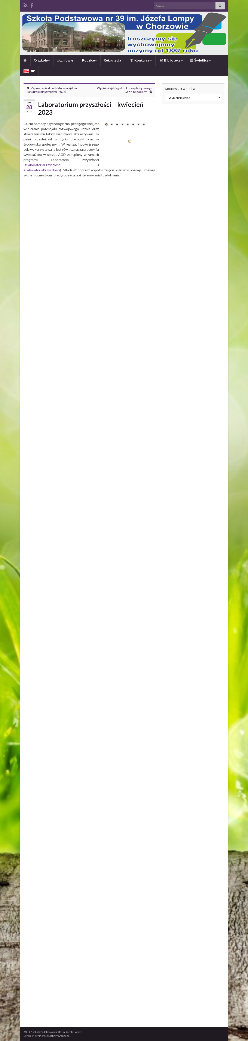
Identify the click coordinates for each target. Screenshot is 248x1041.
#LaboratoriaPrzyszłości (43, 165)
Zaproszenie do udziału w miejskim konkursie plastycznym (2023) (52, 89)
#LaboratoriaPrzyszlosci (42, 170)
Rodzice (89, 60)
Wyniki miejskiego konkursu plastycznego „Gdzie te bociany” (124, 89)
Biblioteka (171, 60)
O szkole (42, 60)
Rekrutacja (113, 60)
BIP (29, 71)
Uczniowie (66, 60)
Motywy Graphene (59, 1035)
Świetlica (200, 60)
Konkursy (141, 60)
